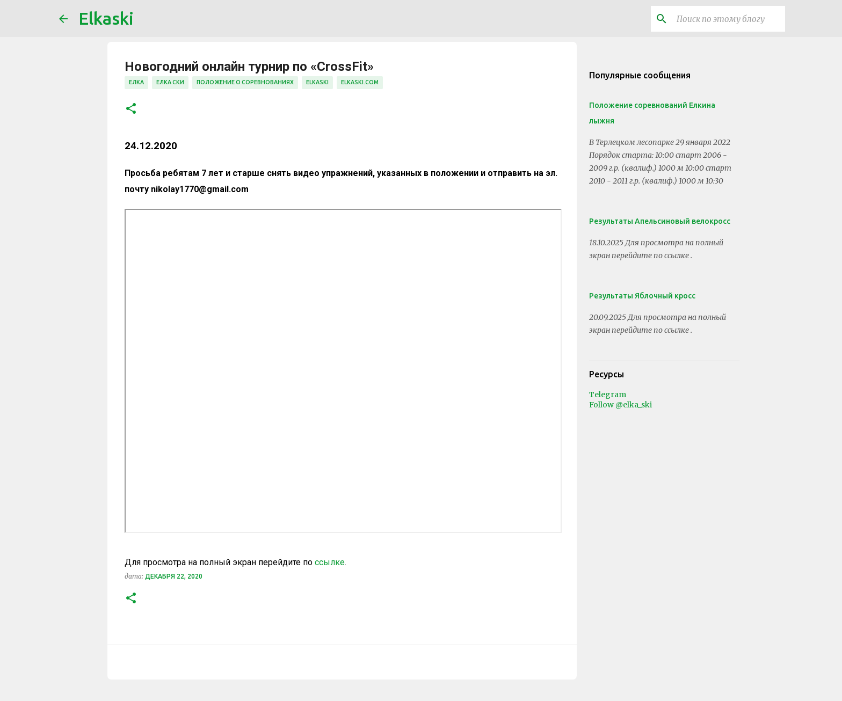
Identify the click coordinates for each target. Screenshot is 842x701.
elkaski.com (360, 82)
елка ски (170, 82)
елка (136, 82)
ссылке (330, 562)
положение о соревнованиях (245, 82)
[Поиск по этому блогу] (728, 19)
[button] (131, 109)
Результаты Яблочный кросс (642, 295)
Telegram (607, 394)
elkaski (317, 82)
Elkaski (106, 18)
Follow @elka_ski (620, 405)
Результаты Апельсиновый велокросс (659, 221)
